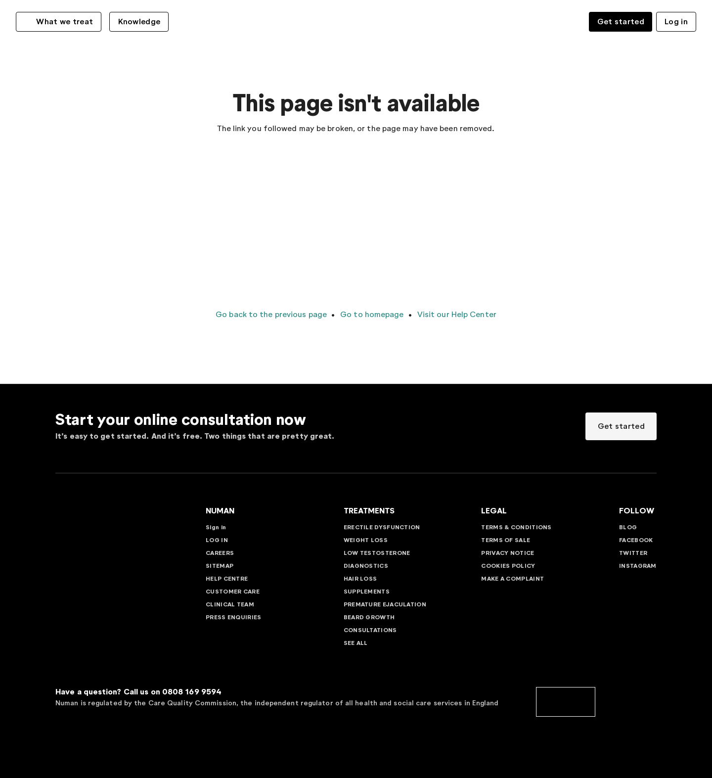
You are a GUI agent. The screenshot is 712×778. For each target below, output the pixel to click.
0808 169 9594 (192, 691)
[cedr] (627, 701)
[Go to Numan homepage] (356, 21)
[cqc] (565, 701)
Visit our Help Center (455, 314)
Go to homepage (371, 314)
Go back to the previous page (271, 314)
